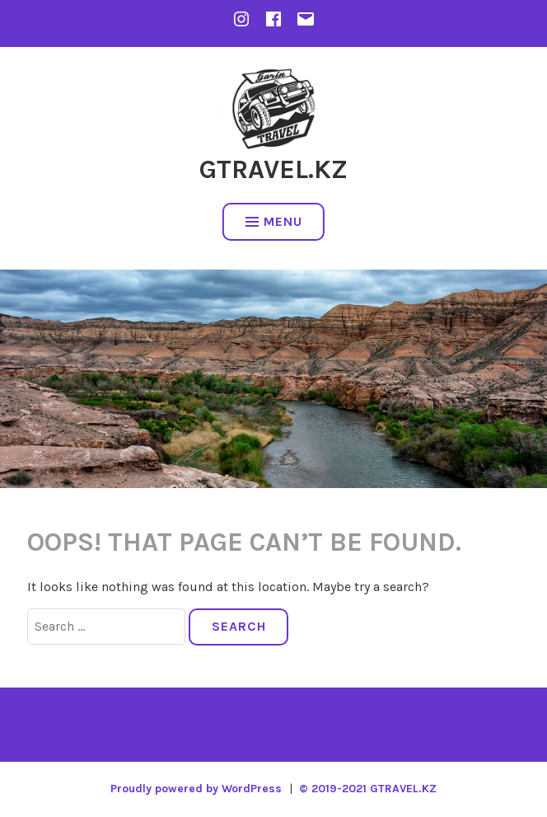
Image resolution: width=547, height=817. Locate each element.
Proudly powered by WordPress (196, 789)
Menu (273, 221)
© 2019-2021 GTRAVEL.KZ (368, 789)
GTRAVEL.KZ (273, 169)
